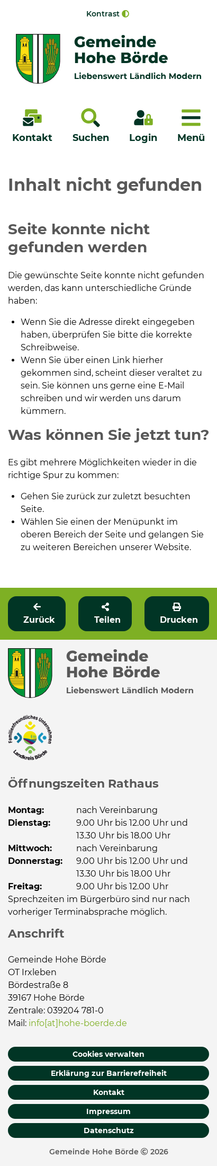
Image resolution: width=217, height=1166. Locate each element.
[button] (104, 613)
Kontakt (108, 1092)
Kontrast (107, 14)
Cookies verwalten (108, 1054)
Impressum (108, 1111)
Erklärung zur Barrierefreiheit (109, 1073)
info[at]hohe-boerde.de (78, 1023)
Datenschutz (109, 1130)
